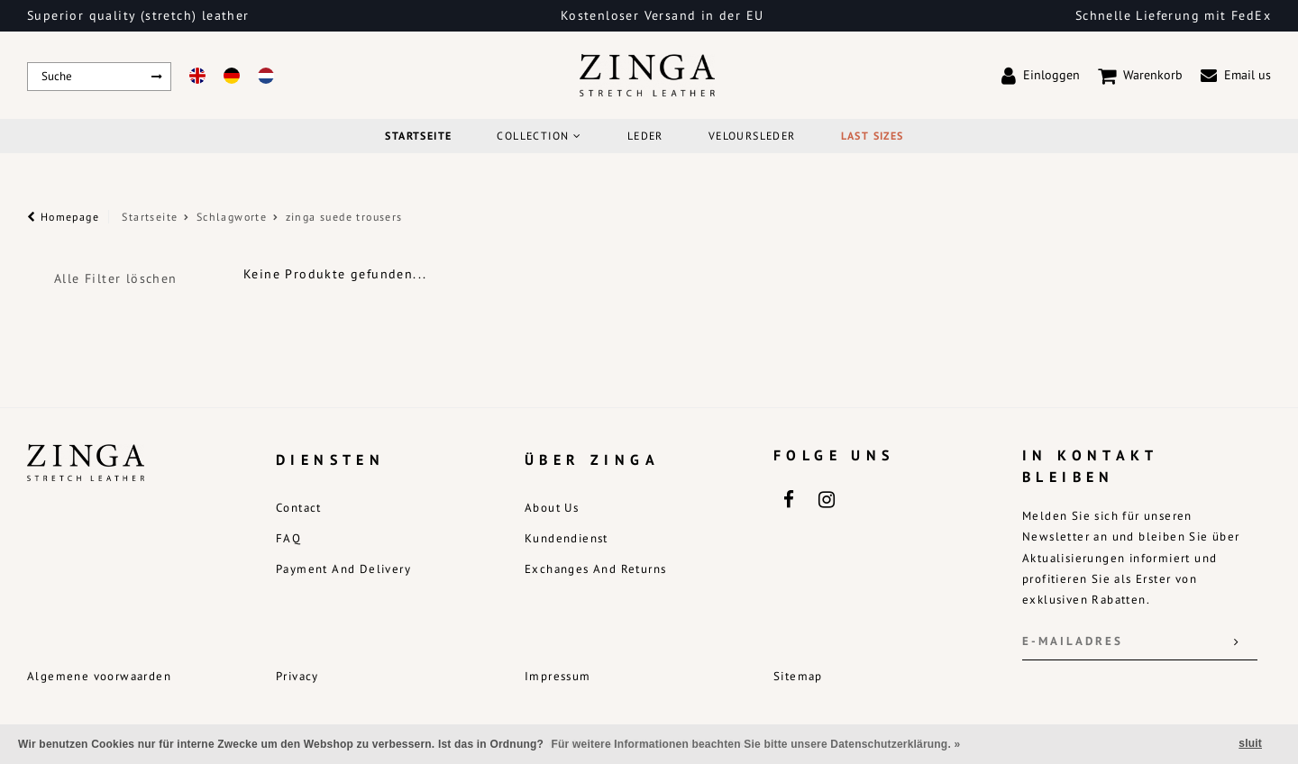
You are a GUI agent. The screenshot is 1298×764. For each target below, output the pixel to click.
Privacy (297, 676)
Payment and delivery (343, 569)
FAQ (288, 538)
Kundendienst (566, 538)
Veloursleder (752, 135)
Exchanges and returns (595, 569)
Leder (645, 135)
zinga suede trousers (344, 216)
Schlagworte (232, 216)
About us (552, 507)
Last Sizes (872, 135)
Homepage (63, 216)
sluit (1250, 743)
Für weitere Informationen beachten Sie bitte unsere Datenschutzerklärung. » (756, 744)
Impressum (558, 676)
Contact (299, 507)
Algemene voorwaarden (99, 676)
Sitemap (798, 676)
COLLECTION (539, 135)
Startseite (418, 135)
